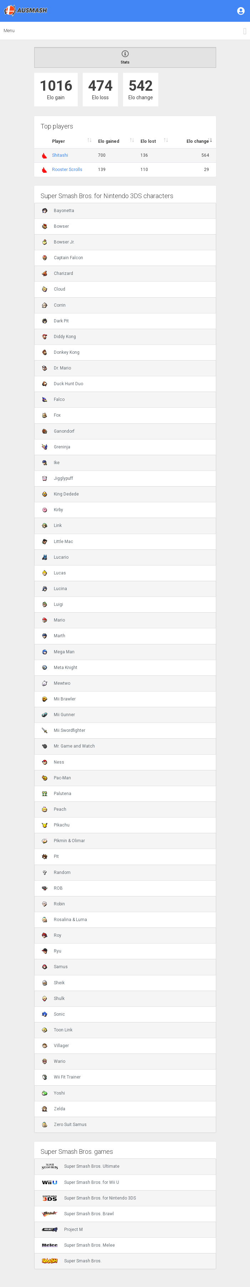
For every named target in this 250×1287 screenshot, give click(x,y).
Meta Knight (59, 667)
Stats (125, 57)
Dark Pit (55, 321)
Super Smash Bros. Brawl (78, 1214)
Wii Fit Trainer (61, 1077)
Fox (51, 415)
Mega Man (58, 652)
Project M (62, 1229)
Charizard (57, 273)
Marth (53, 636)
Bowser (55, 226)
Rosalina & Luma (64, 919)
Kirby (52, 510)
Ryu (51, 951)
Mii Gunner (58, 715)
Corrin (54, 305)
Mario (53, 620)
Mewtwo (56, 683)
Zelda (53, 1109)
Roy (51, 935)
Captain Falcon (62, 258)
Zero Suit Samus (64, 1124)
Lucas (54, 573)
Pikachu (56, 825)
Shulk (53, 998)
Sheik (53, 983)
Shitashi (60, 155)
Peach (54, 809)
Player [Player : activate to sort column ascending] (58, 141)
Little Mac (57, 541)
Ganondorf (58, 431)
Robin (53, 904)
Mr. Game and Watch (68, 746)
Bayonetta (58, 210)
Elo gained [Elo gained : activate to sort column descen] (108, 141)
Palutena (56, 793)
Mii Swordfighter (63, 730)
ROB (52, 888)
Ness (53, 762)
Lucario (55, 557)
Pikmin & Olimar (63, 841)
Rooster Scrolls (67, 169)
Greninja (56, 447)
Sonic (53, 1014)
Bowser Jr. (58, 242)
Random (56, 872)
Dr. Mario (56, 368)
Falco (53, 399)
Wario (53, 1061)
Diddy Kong (59, 337)
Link (52, 525)
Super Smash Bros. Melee (78, 1245)
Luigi (52, 604)
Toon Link (57, 1030)
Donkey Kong (61, 352)
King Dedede (60, 494)
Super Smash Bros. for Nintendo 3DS (89, 1198)
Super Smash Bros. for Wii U (80, 1182)
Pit (50, 856)
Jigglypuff (57, 478)
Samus (55, 967)
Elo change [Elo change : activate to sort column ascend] (198, 141)
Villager (55, 1046)
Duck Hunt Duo (62, 384)
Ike (51, 463)
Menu (9, 30)
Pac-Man (56, 778)
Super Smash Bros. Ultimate (80, 1166)
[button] (241, 10)
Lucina (54, 589)
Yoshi (53, 1093)
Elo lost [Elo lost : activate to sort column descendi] (148, 141)
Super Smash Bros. (72, 1261)
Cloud (53, 289)
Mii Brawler (59, 699)
